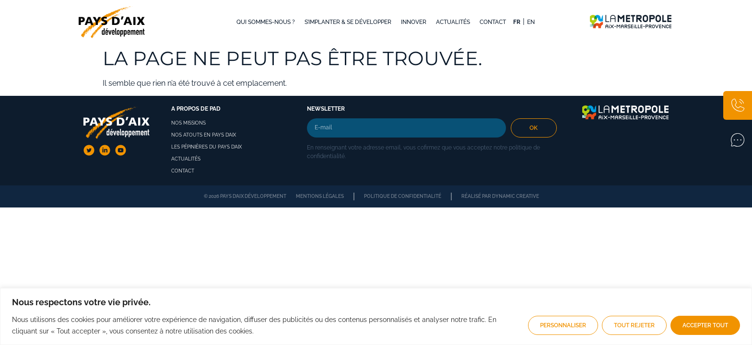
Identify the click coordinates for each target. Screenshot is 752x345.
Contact (493, 22)
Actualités (453, 22)
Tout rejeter (634, 325)
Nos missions (188, 123)
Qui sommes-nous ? (265, 22)
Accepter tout (705, 325)
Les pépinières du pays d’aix (206, 147)
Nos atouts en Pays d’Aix (203, 135)
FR (516, 22)
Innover (413, 22)
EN (531, 22)
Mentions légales (320, 196)
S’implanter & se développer (348, 22)
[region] (376, 316)
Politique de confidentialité (402, 196)
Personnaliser (563, 325)
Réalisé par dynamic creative (500, 196)
